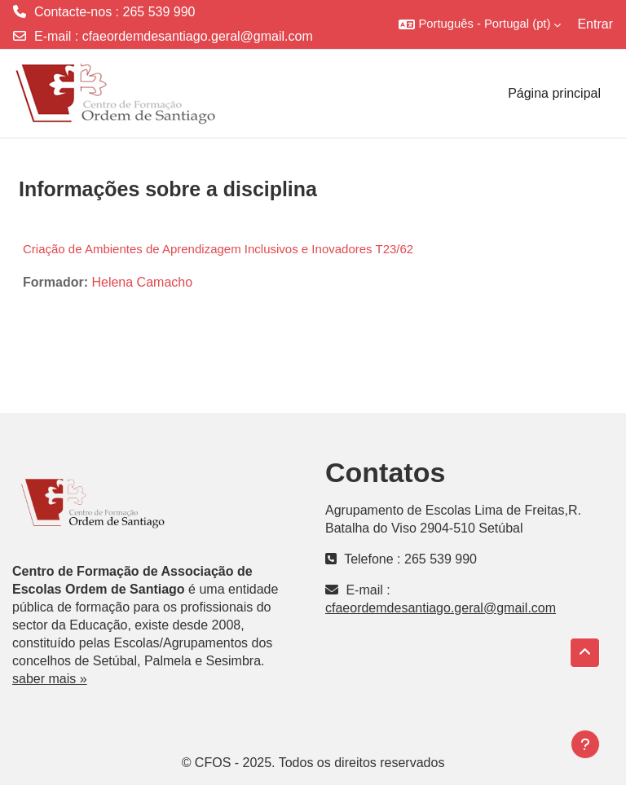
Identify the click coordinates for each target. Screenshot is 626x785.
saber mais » (49, 679)
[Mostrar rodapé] (585, 744)
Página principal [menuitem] (554, 93)
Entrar (595, 24)
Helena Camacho (141, 282)
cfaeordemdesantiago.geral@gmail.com (197, 36)
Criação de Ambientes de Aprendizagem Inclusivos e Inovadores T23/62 (218, 249)
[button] (480, 24)
